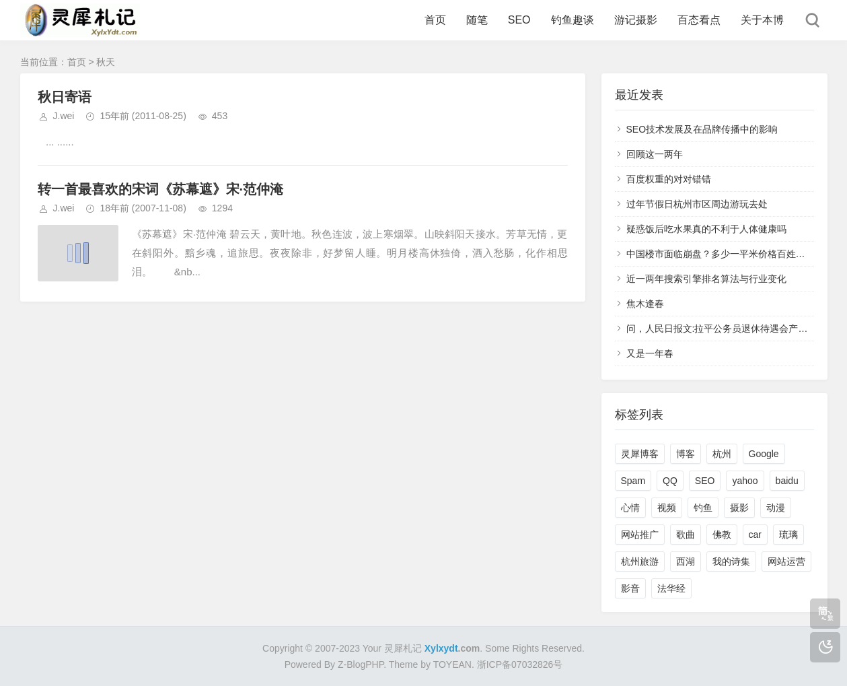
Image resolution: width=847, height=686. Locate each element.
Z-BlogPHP (360, 664)
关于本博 (762, 20)
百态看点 (699, 20)
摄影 (739, 507)
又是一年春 (649, 353)
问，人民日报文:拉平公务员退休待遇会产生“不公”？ (734, 328)
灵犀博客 (640, 453)
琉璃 (788, 534)
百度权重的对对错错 (668, 179)
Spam (633, 480)
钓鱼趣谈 (572, 20)
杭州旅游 (640, 561)
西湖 (685, 561)
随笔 (477, 20)
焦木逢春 (645, 303)
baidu (787, 480)
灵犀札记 (403, 648)
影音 (630, 588)
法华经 (671, 588)
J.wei (64, 115)
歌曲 (685, 534)
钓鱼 (703, 507)
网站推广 (640, 534)
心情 (630, 507)
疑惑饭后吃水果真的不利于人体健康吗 (706, 229)
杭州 (721, 453)
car (755, 534)
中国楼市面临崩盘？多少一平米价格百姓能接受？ (730, 253)
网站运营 (786, 561)
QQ (670, 480)
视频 (666, 507)
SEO (519, 20)
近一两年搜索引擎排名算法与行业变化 (706, 278)
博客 (685, 453)
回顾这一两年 (654, 154)
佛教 (721, 534)
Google (764, 453)
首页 (435, 20)
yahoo (745, 480)
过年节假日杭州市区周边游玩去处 (697, 204)
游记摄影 (635, 20)
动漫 (775, 507)
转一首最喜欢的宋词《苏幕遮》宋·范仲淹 (161, 189)
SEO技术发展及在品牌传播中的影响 (702, 129)
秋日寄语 (64, 97)
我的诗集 (731, 561)
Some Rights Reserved (533, 648)
